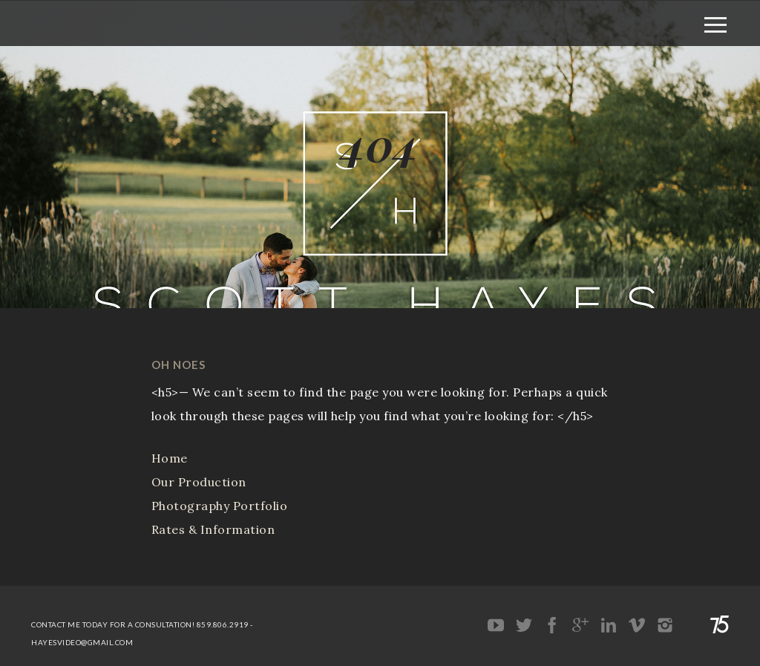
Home (169, 458)
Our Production (198, 481)
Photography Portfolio (219, 505)
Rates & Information (213, 529)
